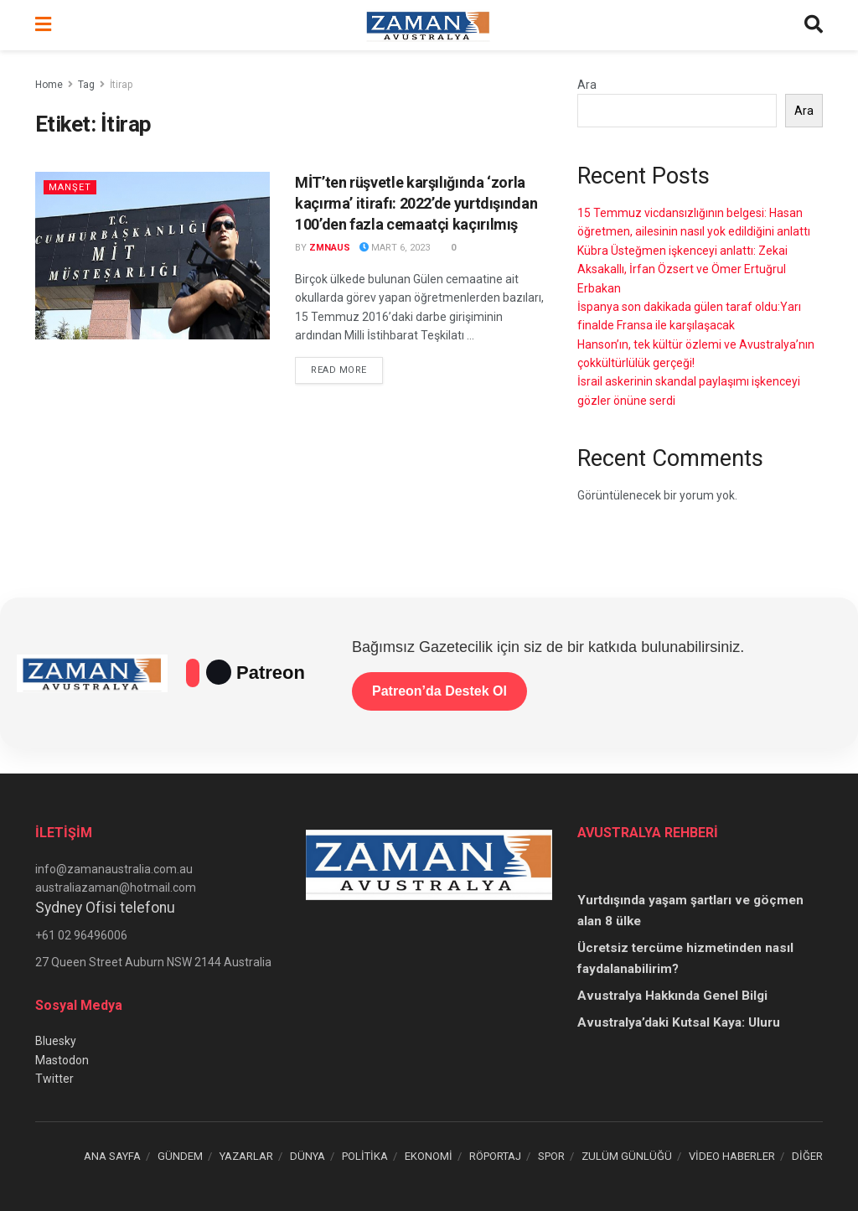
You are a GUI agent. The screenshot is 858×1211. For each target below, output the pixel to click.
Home (49, 85)
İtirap (121, 85)
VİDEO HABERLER (732, 1156)
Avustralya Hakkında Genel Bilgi (672, 995)
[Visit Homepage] (428, 25)
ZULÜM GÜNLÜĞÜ (626, 1156)
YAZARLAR (246, 1156)
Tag (86, 85)
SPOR (551, 1156)
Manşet (70, 187)
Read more (347, 368)
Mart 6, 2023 (394, 247)
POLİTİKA (365, 1156)
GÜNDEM (180, 1156)
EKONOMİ (428, 1156)
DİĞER (807, 1156)
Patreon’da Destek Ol (439, 691)
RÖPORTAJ (495, 1156)
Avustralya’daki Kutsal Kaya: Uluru (678, 1022)
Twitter (54, 1078)
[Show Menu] (43, 25)
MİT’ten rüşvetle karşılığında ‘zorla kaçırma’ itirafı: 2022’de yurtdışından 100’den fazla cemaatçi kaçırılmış (416, 203)
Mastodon (62, 1060)
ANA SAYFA (112, 1156)
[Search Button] (813, 25)
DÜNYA (307, 1156)
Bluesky (55, 1041)
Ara (587, 84)
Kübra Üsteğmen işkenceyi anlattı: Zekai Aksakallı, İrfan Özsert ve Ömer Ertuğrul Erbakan (682, 269)
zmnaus (329, 247)
